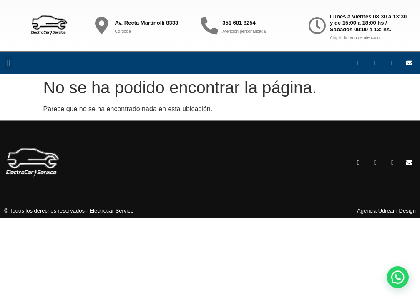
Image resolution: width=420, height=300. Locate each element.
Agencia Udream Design (386, 211)
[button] (8, 63)
